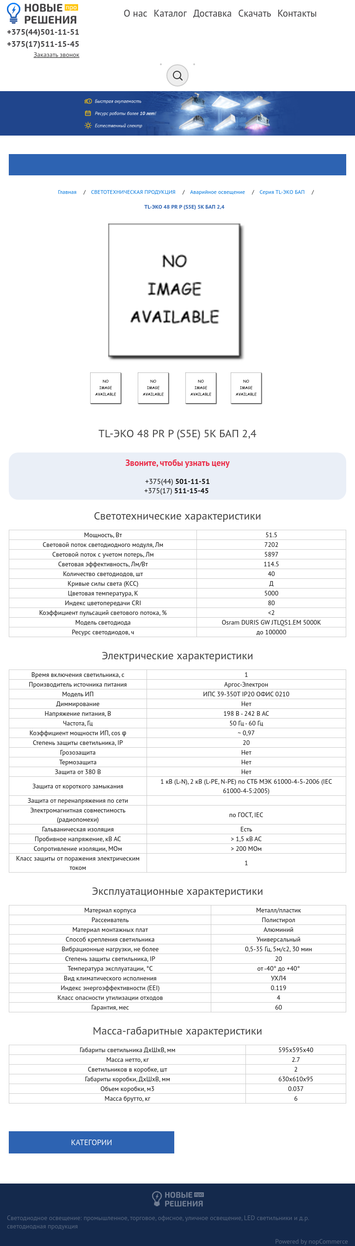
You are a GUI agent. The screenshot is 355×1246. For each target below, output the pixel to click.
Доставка (212, 13)
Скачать (254, 13)
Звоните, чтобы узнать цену (177, 462)
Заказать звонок (57, 54)
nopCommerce (328, 1241)
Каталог (170, 13)
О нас (135, 13)
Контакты (297, 13)
